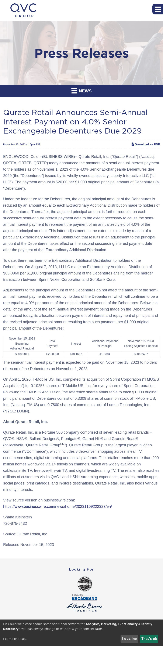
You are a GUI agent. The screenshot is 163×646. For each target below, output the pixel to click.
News (81, 90)
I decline (129, 639)
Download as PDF (145, 144)
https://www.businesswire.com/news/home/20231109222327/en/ (57, 506)
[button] (157, 9)
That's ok (149, 639)
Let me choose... (15, 638)
